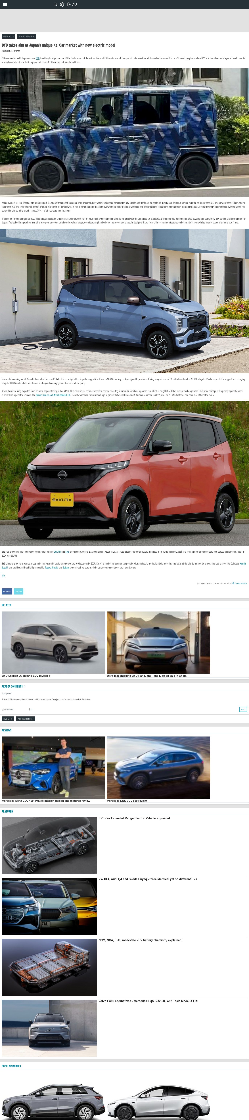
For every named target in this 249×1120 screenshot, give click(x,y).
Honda (243, 563)
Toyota (48, 567)
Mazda (55, 567)
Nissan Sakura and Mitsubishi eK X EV (53, 395)
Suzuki (5, 567)
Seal (67, 551)
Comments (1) (8, 36)
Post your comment (27, 36)
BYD (38, 58)
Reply (243, 709)
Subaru (66, 567)
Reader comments (14, 686)
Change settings (239, 583)
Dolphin (57, 551)
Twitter (19, 591)
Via (3, 575)
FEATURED (7, 811)
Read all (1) (7, 719)
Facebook (7, 591)
